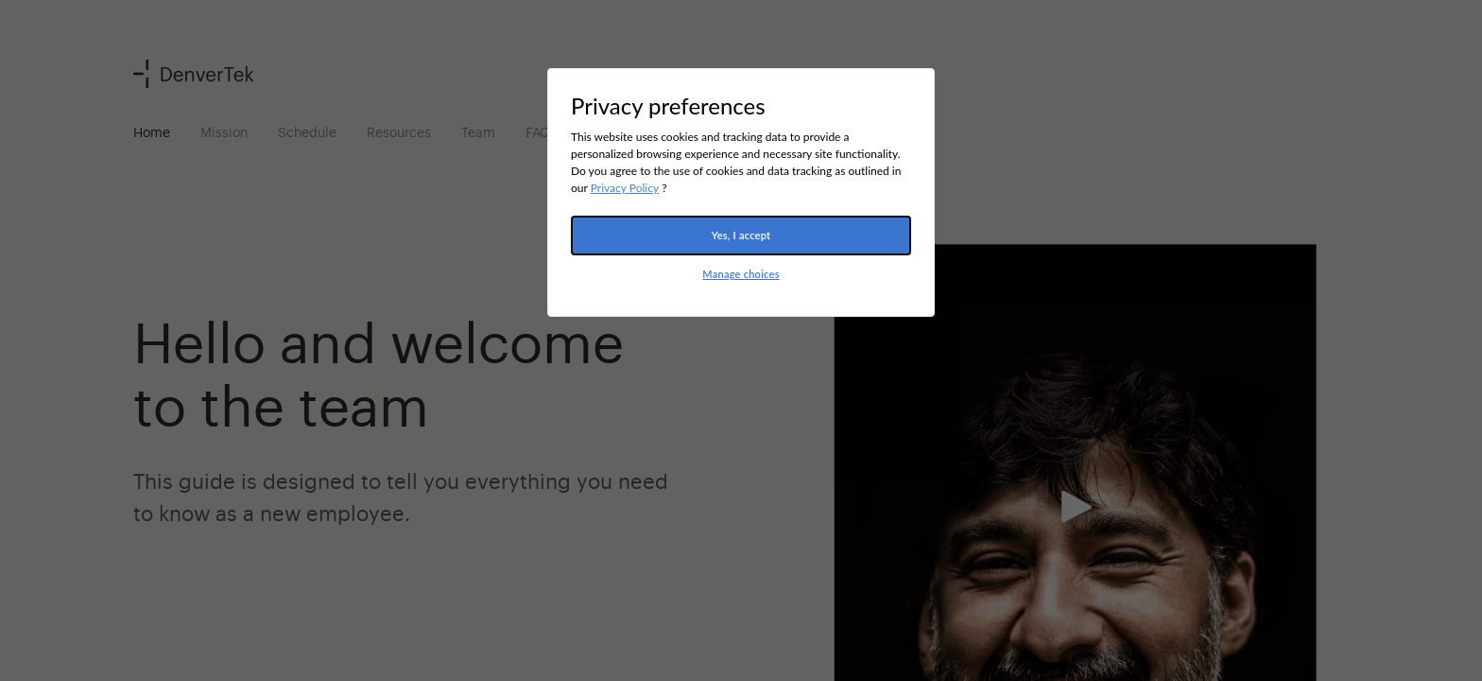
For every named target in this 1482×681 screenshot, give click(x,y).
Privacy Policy (625, 188)
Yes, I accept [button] (741, 235)
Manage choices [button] (740, 274)
